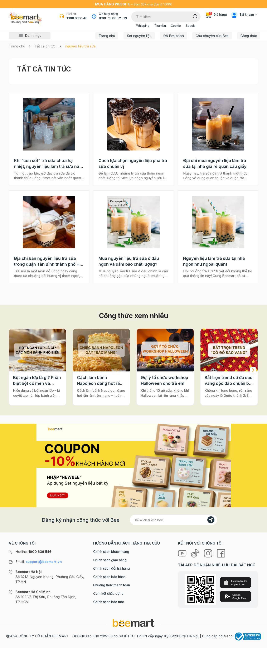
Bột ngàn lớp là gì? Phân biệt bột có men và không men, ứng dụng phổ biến (37, 380)
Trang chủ (107, 36)
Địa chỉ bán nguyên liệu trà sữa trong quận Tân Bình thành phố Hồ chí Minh (48, 261)
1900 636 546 (77, 18)
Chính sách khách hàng (111, 552)
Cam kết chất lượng (108, 593)
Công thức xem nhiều (133, 316)
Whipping (142, 25)
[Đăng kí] (211, 520)
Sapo (228, 636)
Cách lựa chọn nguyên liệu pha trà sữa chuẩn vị (132, 163)
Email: (38, 562)
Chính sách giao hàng (110, 560)
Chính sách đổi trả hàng (111, 568)
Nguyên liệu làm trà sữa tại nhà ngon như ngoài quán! (214, 261)
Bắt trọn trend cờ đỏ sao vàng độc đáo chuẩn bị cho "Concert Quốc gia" (229, 380)
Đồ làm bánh (173, 36)
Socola (190, 25)
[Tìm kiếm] (195, 16)
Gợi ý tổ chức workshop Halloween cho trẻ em (164, 380)
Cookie (176, 25)
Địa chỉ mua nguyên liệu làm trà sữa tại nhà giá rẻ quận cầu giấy (215, 163)
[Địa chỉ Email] (173, 520)
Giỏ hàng (216, 14)
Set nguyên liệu (139, 36)
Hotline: (33, 552)
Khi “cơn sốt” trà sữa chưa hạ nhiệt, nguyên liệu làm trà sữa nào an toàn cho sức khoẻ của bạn (48, 163)
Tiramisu (160, 25)
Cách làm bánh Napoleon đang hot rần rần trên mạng (99, 380)
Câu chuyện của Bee (212, 36)
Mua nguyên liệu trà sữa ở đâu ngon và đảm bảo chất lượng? (128, 261)
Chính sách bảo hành (109, 577)
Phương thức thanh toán (111, 585)
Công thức (249, 36)
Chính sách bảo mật (108, 602)
